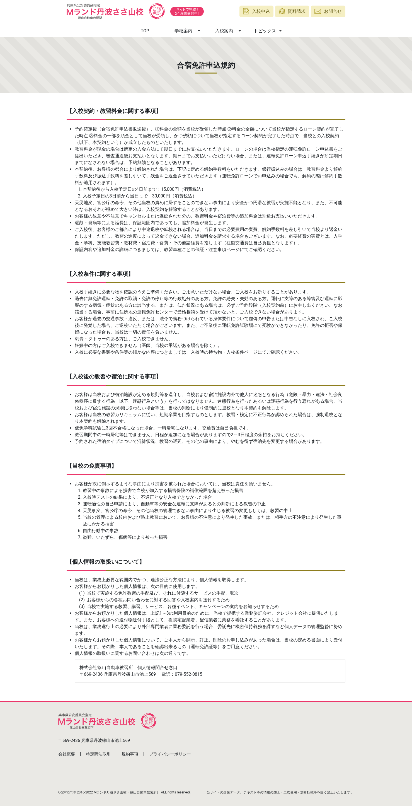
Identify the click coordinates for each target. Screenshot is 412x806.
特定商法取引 (98, 754)
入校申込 (256, 11)
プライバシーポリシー (170, 754)
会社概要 (66, 754)
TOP (145, 30)
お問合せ (328, 11)
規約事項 (130, 754)
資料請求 (292, 11)
